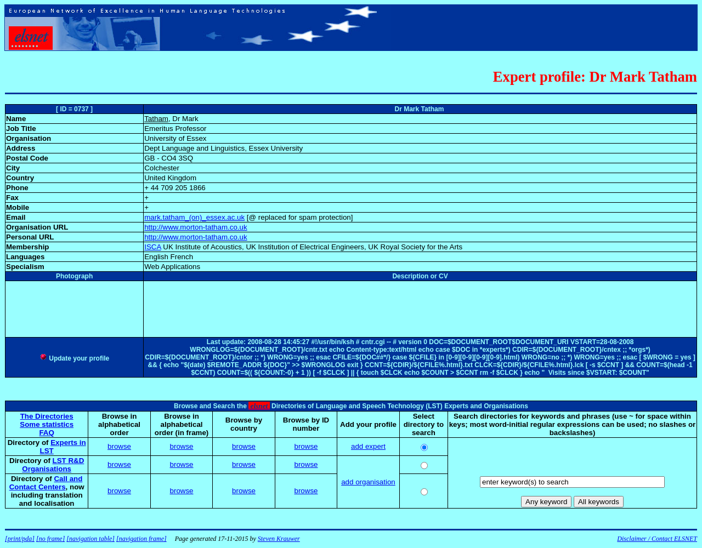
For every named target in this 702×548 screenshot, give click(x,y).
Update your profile (74, 358)
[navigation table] (90, 539)
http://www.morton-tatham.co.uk (195, 227)
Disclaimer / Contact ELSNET (657, 539)
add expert (368, 446)
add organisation (368, 482)
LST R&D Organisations (53, 464)
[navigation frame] (141, 539)
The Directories (46, 416)
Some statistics (46, 424)
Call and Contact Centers (46, 483)
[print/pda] (20, 539)
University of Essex (175, 138)
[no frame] (50, 539)
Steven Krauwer (279, 539)
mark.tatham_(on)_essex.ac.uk (194, 217)
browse (119, 446)
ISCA (152, 247)
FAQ (46, 433)
